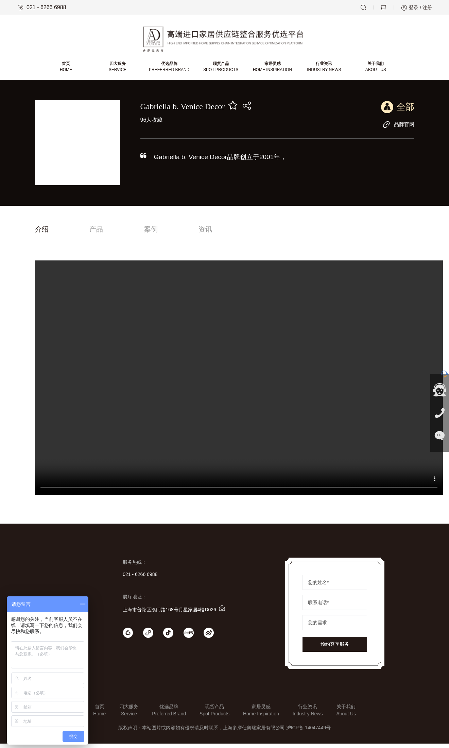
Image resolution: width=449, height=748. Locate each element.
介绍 (42, 233)
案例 (177, 233)
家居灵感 (272, 70)
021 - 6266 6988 (41, 7)
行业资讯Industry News (308, 714)
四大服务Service (128, 714)
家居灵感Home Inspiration (261, 714)
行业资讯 (323, 70)
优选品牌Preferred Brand (169, 714)
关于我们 (374, 70)
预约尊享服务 (335, 648)
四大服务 (118, 70)
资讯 (244, 233)
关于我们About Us (346, 714)
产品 (109, 233)
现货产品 (220, 70)
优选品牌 (169, 70)
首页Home (99, 714)
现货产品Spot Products (214, 714)
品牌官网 (397, 128)
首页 (67, 70)
